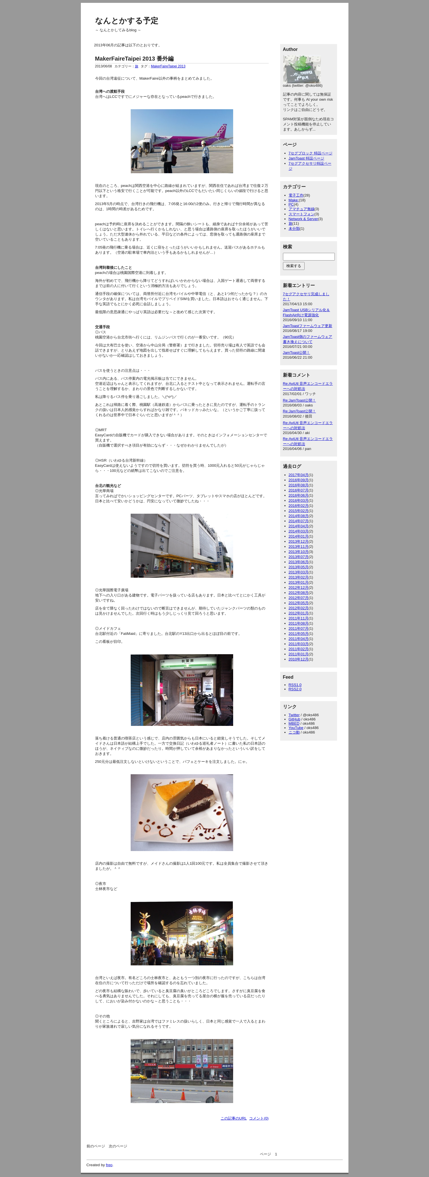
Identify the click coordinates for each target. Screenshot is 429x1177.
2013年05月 (299, 567)
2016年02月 (299, 505)
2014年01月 (299, 536)
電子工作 (296, 195)
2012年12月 (299, 587)
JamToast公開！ (296, 352)
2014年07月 (299, 521)
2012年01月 (299, 613)
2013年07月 (299, 557)
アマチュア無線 (302, 209)
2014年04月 (299, 526)
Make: (294, 200)
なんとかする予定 (126, 20)
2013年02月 (299, 577)
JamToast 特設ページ (306, 158)
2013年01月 (299, 582)
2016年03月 (299, 500)
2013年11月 (299, 546)
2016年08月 (299, 485)
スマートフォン (302, 214)
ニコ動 (294, 732)
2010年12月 (299, 659)
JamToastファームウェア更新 (307, 326)
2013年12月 (299, 541)
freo (109, 1165)
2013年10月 (299, 552)
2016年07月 (299, 490)
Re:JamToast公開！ (299, 400)
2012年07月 (299, 598)
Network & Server (303, 219)
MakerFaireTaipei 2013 (168, 66)
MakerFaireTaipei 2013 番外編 (134, 58)
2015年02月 (299, 511)
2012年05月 (299, 603)
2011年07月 (299, 628)
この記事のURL (234, 1118)
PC (291, 204)
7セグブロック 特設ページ (310, 153)
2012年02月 (299, 608)
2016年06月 (299, 495)
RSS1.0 (295, 685)
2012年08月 (299, 592)
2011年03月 (299, 644)
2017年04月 (299, 475)
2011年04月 (299, 639)
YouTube (296, 728)
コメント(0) (258, 1118)
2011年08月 (299, 623)
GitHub (294, 719)
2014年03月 (299, 531)
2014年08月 (299, 516)
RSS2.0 (295, 689)
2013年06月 (299, 562)
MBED (294, 723)
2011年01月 (299, 654)
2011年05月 (299, 633)
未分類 (294, 228)
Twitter (294, 715)
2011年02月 (299, 649)
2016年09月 (299, 480)
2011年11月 (299, 618)
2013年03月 (299, 572)
